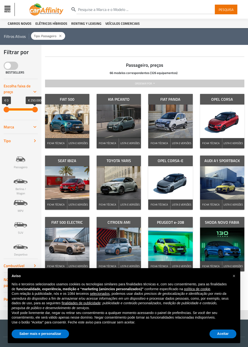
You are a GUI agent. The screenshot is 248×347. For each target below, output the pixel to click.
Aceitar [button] (223, 334)
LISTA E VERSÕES (78, 143)
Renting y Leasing (86, 23)
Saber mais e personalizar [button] (40, 334)
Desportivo (20, 246)
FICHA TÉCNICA (56, 143)
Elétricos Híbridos (51, 23)
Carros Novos (19, 23)
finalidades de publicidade (81, 303)
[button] (234, 276)
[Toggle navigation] (8, 9)
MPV (20, 202)
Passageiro (20, 159)
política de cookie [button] (197, 289)
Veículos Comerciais (122, 23)
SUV (20, 224)
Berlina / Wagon (20, 183)
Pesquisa (226, 9)
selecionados (100, 294)
